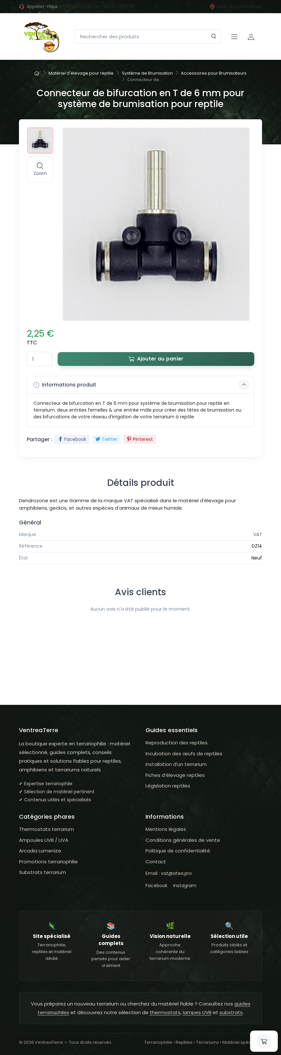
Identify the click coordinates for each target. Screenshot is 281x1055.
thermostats (165, 1012)
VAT (257, 534)
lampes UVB (197, 1012)
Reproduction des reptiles (176, 742)
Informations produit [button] (141, 384)
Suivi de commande (236, 6)
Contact (155, 861)
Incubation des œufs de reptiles (183, 753)
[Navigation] (234, 37)
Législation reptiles (167, 785)
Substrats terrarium (42, 872)
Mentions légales (165, 829)
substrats (231, 1012)
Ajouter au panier (155, 358)
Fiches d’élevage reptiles (175, 775)
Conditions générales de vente (182, 840)
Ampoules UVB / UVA (43, 840)
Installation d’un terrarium (176, 764)
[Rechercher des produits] (148, 36)
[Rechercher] (214, 36)
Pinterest (139, 439)
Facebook (72, 439)
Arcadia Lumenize (40, 850)
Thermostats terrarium (46, 829)
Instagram (184, 885)
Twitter (106, 439)
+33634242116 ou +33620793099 (97, 6)
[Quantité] (39, 359)
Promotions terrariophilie (48, 861)
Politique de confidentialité (177, 850)
